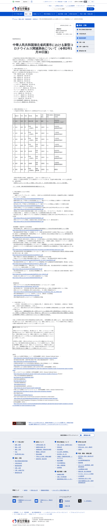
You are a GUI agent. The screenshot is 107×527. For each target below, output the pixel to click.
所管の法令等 (82, 442)
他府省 (25, 490)
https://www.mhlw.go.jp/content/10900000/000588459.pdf (28, 202)
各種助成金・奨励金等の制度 (43, 449)
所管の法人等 (34, 490)
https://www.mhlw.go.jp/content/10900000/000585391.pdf (28, 209)
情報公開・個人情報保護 (84, 471)
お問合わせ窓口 (59, 5)
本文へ (50, 5)
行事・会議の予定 (83, 46)
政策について (40, 442)
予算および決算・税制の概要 (43, 456)
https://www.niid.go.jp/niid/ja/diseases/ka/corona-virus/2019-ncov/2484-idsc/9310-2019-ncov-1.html (38, 249)
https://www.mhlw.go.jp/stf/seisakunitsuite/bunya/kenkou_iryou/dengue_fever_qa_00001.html (38, 291)
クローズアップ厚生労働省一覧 (60, 490)
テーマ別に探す (19, 442)
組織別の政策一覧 (40, 447)
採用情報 (59, 467)
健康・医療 (18, 444)
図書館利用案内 (45, 490)
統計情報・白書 (61, 471)
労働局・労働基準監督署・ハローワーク (64, 457)
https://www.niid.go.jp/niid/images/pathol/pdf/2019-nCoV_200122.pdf (30, 274)
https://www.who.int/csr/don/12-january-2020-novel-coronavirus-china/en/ (32, 391)
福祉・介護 (18, 447)
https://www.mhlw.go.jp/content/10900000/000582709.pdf (27, 269)
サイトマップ (81, 5)
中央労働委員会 (61, 462)
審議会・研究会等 (40, 451)
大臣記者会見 (82, 33)
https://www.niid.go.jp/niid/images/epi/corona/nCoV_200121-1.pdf (29, 263)
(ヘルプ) (70, 1)
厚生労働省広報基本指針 (85, 29)
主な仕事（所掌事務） (63, 451)
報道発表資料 (82, 38)
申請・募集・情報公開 (85, 453)
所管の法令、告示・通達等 (85, 447)
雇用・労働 (18, 449)
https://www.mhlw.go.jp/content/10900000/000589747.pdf (27, 230)
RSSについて (32, 514)
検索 (91, 9)
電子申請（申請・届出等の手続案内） (85, 456)
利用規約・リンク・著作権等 (21, 512)
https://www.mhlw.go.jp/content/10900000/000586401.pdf (28, 218)
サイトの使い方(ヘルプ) (20, 514)
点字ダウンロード (48, 1)
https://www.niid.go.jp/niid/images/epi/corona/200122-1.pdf (28, 255)
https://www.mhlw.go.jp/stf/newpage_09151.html (26, 286)
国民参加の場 (90, 5)
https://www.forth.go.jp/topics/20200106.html (25, 361)
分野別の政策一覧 (40, 444)
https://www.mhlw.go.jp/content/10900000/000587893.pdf (27, 237)
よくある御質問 (70, 5)
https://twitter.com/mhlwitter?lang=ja (23, 395)
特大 (93, 1)
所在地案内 (60, 449)
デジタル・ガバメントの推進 (85, 473)
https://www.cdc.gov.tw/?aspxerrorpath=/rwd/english (27, 388)
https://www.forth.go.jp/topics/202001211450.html (26, 295)
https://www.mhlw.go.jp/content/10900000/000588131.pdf (28, 205)
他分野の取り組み (19, 454)
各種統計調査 (60, 474)
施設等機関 (60, 460)
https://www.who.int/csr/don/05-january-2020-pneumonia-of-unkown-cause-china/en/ (35, 358)
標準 (85, 1)
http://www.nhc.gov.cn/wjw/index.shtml (24, 377)
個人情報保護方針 (36, 512)
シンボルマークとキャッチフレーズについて (56, 512)
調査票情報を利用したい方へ (64, 478)
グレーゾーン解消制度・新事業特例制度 (85, 465)
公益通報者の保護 (83, 469)
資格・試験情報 (61, 465)
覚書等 (80, 449)
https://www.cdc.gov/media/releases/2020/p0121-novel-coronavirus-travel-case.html (35, 398)
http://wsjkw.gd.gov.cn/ (20, 384)
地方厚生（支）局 (61, 454)
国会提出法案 (81, 444)
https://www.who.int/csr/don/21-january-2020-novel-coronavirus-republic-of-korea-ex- (36, 374)
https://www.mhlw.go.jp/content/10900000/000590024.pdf (28, 198)
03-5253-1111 (41, 521)
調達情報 (80, 462)
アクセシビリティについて (78, 512)
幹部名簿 (59, 447)
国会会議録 (39, 454)
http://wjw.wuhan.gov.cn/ (20, 381)
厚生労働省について (63, 442)
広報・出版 (82, 42)
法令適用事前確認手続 (84, 460)
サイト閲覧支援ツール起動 (61, 1)
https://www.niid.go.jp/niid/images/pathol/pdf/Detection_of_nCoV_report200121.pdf (34, 260)
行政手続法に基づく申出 (84, 478)
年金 (16, 451)
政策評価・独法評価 (41, 458)
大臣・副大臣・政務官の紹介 (64, 444)
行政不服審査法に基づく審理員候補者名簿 (85, 481)
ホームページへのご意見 (45, 514)
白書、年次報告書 (61, 476)
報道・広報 (82, 25)
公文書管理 (81, 476)
